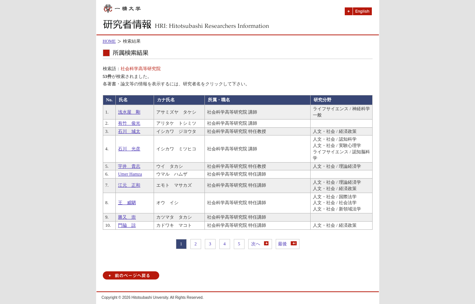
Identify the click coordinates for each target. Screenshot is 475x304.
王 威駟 (127, 202)
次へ (260, 243)
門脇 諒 (127, 225)
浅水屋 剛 (129, 112)
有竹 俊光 (129, 123)
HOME (109, 41)
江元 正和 (129, 185)
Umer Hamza (130, 174)
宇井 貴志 (129, 166)
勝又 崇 (127, 217)
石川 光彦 (129, 148)
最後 (287, 243)
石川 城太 (129, 131)
